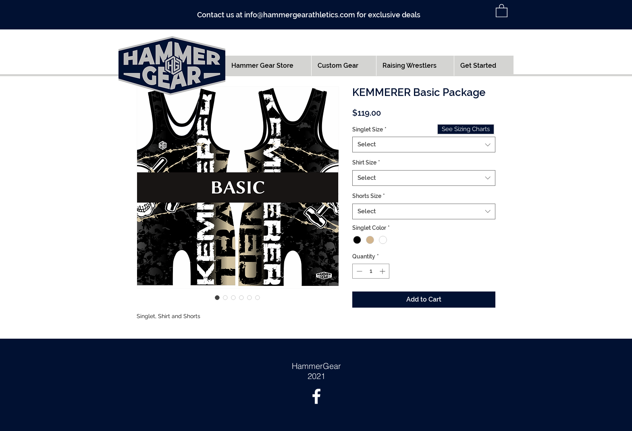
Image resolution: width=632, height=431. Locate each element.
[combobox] (423, 144)
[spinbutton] (371, 271)
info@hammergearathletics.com (299, 14)
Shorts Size (368, 196)
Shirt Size (366, 162)
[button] (501, 10)
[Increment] (383, 271)
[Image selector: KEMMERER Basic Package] (217, 298)
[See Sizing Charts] (466, 129)
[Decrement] (358, 271)
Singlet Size (369, 129)
